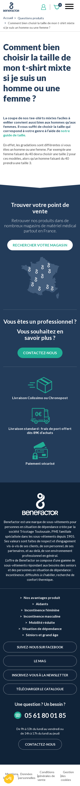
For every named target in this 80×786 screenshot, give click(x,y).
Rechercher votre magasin (40, 245)
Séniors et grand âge (42, 635)
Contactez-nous (40, 744)
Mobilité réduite (42, 622)
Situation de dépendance (42, 629)
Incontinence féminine (42, 610)
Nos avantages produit (42, 598)
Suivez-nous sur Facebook (40, 647)
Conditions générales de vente (46, 776)
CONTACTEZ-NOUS (40, 353)
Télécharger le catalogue (40, 689)
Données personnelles (26, 776)
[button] (9, 779)
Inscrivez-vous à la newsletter (40, 675)
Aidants (42, 604)
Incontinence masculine (42, 616)
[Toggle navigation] (69, 7)
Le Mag (40, 661)
